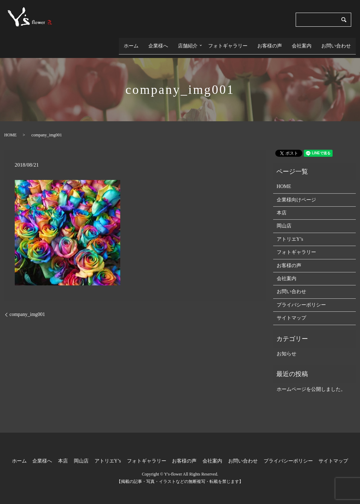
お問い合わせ (336, 43)
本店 (282, 207)
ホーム (129, 43)
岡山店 (284, 220)
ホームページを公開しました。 (311, 383)
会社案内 (301, 43)
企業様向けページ (296, 194)
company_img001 (27, 309)
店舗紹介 (186, 43)
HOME (10, 129)
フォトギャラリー (228, 43)
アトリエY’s (290, 233)
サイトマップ (291, 312)
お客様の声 (269, 43)
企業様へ (156, 43)
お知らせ (286, 348)
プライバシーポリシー (301, 299)
